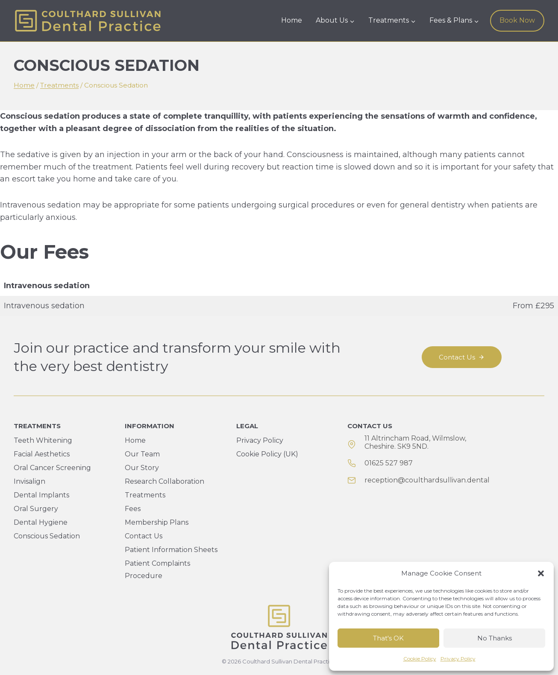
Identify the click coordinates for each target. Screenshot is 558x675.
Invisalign (29, 481)
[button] (541, 573)
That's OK (388, 638)
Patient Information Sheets (171, 550)
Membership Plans (156, 522)
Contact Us (143, 536)
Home (291, 20)
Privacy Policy (458, 658)
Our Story (142, 468)
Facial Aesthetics (42, 454)
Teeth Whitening (43, 440)
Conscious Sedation (47, 536)
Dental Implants (41, 495)
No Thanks (494, 638)
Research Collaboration (164, 481)
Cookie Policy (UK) (267, 454)
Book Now (517, 20)
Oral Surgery (36, 509)
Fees (133, 509)
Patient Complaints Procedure (157, 569)
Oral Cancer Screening (52, 468)
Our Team (142, 454)
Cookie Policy (419, 658)
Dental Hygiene (41, 522)
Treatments (145, 495)
